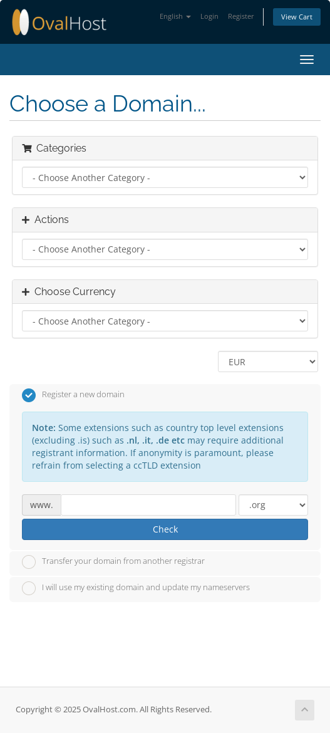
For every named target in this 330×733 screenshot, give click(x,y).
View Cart (296, 16)
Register (241, 16)
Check (165, 529)
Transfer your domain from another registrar (113, 562)
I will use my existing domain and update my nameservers (136, 588)
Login (209, 16)
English (175, 16)
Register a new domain (73, 395)
